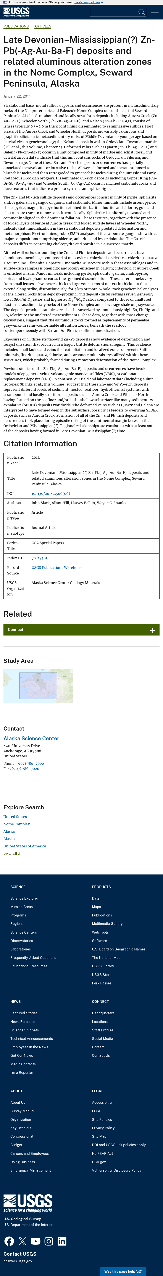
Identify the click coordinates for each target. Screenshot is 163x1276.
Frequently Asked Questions (33, 958)
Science (18, 887)
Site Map (99, 1136)
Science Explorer (24, 898)
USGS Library (103, 966)
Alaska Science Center (31, 738)
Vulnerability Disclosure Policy (116, 1170)
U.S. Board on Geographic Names (118, 949)
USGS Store (101, 975)
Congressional (21, 1136)
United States (15, 817)
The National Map (106, 958)
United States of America (24, 846)
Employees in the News (29, 1047)
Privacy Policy (103, 1128)
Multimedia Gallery (107, 924)
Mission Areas (21, 907)
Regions (16, 924)
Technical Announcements (31, 1039)
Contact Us (101, 1055)
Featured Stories (23, 1013)
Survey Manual (22, 1111)
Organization (20, 1120)
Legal (97, 1091)
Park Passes (101, 983)
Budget (16, 1145)
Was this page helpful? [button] (123, 1272)
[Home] (16, 16)
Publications (16, 26)
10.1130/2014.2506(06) (51, 494)
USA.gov (99, 1162)
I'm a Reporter (21, 1073)
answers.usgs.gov (17, 1261)
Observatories (21, 941)
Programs (18, 915)
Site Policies (102, 1120)
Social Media (102, 1039)
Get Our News (21, 1055)
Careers (98, 1047)
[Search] (142, 12)
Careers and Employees (29, 1154)
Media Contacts (23, 1064)
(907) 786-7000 (30, 763)
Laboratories (20, 949)
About (16, 1091)
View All (12, 854)
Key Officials (20, 1128)
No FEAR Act (102, 1154)
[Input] (118, 12)
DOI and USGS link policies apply (119, 1145)
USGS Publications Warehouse (57, 568)
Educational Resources (28, 966)
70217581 (39, 558)
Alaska (9, 831)
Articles (42, 26)
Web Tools (100, 932)
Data (96, 898)
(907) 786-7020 (25, 768)
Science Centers (23, 932)
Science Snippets (24, 1030)
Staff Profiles (102, 1030)
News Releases (22, 1022)
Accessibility (102, 1102)
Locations (100, 1022)
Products (101, 887)
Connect (16, 629)
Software (99, 941)
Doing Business (22, 1162)
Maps (96, 907)
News (15, 1002)
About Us (17, 1102)
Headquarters (103, 1013)
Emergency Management (30, 1170)
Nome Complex (16, 824)
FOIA (96, 1111)
